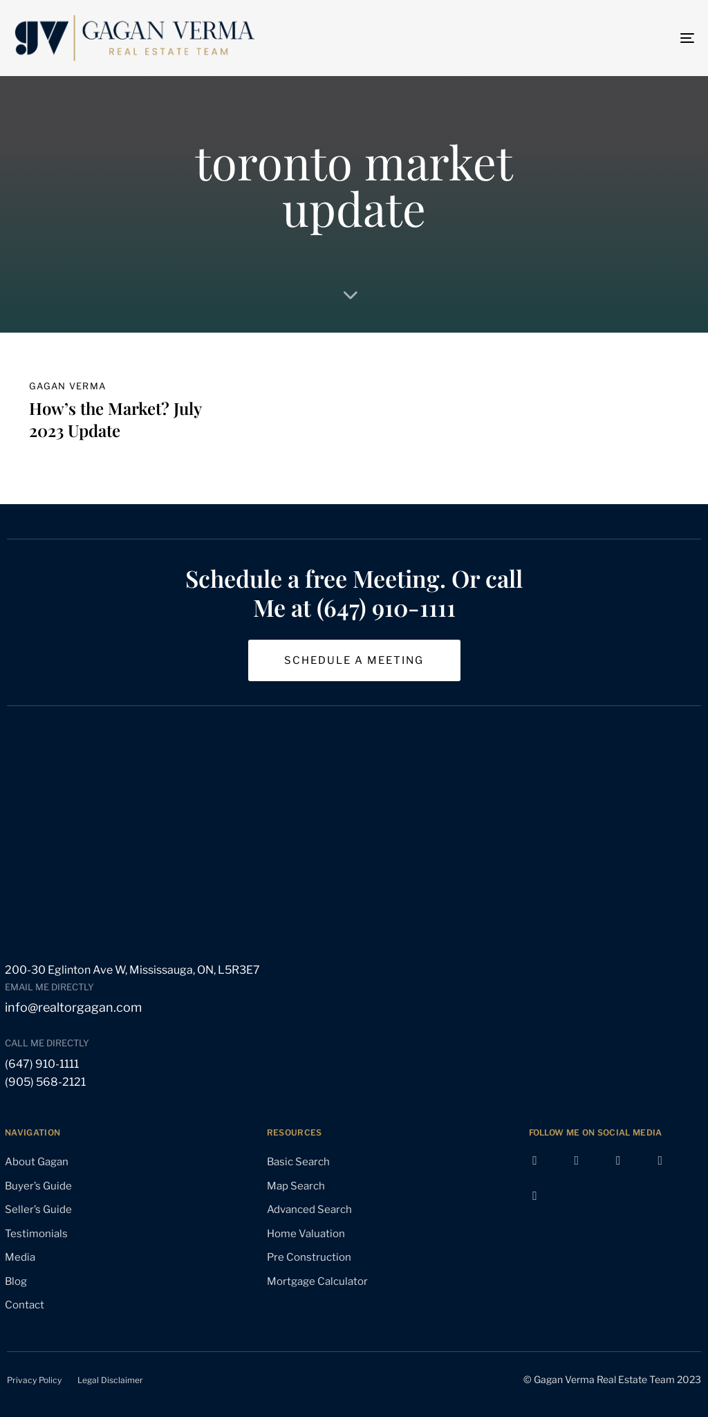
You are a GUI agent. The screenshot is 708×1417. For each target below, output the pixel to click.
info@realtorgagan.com (73, 1007)
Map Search (296, 1186)
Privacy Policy (34, 1380)
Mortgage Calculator (317, 1281)
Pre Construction (309, 1257)
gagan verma (67, 385)
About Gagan (36, 1162)
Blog (16, 1281)
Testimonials (36, 1234)
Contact (24, 1305)
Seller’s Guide (38, 1209)
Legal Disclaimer (110, 1380)
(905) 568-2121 (45, 1082)
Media (20, 1257)
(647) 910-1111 (42, 1064)
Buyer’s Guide (38, 1186)
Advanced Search (309, 1209)
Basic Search (298, 1162)
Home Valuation (306, 1234)
